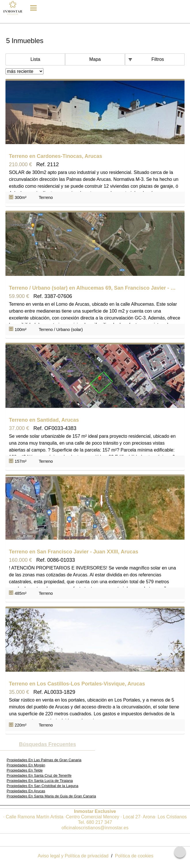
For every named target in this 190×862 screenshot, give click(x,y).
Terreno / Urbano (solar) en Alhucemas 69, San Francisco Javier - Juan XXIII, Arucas (93, 288)
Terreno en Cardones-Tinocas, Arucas (55, 156)
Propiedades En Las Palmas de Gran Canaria (44, 760)
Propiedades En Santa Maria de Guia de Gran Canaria (51, 796)
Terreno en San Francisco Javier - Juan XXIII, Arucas (73, 552)
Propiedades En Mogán (26, 765)
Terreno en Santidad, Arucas (44, 420)
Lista (35, 59)
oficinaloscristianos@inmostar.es (95, 827)
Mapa (95, 59)
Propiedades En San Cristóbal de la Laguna (42, 786)
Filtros (157, 59)
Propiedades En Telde (25, 770)
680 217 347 (99, 822)
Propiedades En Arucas (26, 791)
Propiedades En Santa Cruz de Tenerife (39, 775)
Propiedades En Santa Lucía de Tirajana (40, 780)
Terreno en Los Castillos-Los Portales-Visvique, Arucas (77, 684)
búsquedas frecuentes (47, 744)
